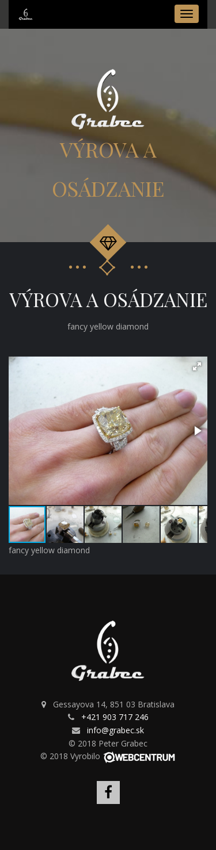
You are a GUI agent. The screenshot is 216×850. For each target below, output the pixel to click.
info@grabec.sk (115, 730)
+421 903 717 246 (115, 716)
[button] (197, 366)
